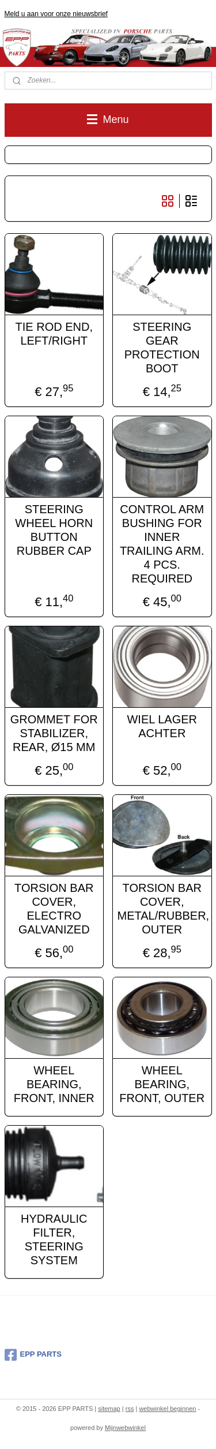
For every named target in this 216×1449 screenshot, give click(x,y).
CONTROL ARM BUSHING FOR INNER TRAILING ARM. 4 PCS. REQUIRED (162, 543)
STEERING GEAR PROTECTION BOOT (162, 347)
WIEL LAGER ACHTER (162, 725)
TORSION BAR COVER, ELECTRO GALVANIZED (53, 908)
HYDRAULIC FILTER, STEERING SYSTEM (54, 1239)
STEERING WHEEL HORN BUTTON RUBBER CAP (54, 529)
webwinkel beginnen (167, 1408)
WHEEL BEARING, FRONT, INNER (54, 1083)
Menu (107, 119)
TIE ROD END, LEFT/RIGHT (54, 333)
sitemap (109, 1408)
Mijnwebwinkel (125, 1427)
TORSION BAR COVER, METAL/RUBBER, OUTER (162, 908)
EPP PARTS (33, 1355)
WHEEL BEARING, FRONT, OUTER (161, 1083)
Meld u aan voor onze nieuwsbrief (56, 14)
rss (130, 1408)
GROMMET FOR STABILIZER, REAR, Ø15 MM (54, 732)
